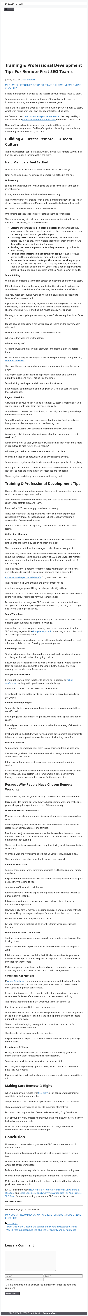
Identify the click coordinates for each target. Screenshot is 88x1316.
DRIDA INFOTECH (14, 3)
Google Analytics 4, (41, 631)
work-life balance (15, 981)
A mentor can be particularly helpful (23, 577)
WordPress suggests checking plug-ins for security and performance (41, 1229)
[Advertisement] (44, 35)
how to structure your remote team (42, 116)
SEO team (43, 1092)
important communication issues (39, 119)
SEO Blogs (12, 1223)
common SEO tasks (14, 360)
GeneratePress (50, 1313)
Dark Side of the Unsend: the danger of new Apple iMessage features (42, 1226)
